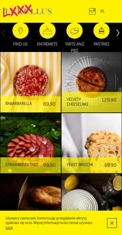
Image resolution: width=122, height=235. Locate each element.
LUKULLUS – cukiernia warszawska (28, 11)
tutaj (9, 227)
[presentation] (3, 32)
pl (103, 11)
